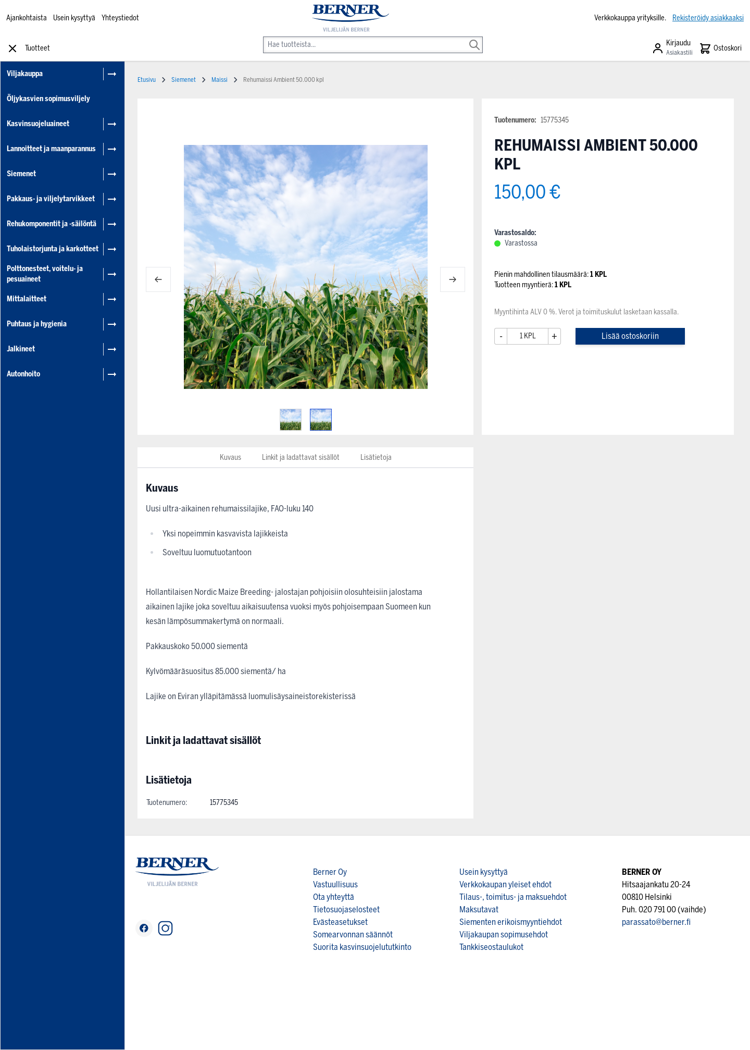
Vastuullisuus (335, 884)
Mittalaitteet (26, 299)
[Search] (474, 37)
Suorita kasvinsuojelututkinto (362, 947)
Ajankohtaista (26, 18)
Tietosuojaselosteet (346, 909)
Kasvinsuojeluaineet (38, 123)
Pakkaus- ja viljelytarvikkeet (51, 198)
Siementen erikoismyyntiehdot (510, 922)
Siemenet (21, 173)
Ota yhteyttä (333, 897)
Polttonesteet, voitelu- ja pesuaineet (45, 274)
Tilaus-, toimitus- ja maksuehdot (513, 897)
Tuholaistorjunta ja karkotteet (52, 249)
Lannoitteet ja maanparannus (51, 148)
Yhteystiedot (120, 18)
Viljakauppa (25, 73)
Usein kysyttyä (74, 18)
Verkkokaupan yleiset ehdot (505, 884)
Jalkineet (21, 349)
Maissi (219, 79)
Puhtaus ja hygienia (37, 324)
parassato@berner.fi (656, 922)
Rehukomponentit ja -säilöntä (51, 223)
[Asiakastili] (672, 48)
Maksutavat (478, 909)
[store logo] (350, 18)
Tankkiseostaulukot (491, 947)
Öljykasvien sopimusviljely (48, 98)
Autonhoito (23, 374)
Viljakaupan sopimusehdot (503, 934)
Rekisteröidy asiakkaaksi (708, 18)
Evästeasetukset (340, 922)
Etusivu (147, 79)
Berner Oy (330, 872)
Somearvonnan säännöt (353, 934)
